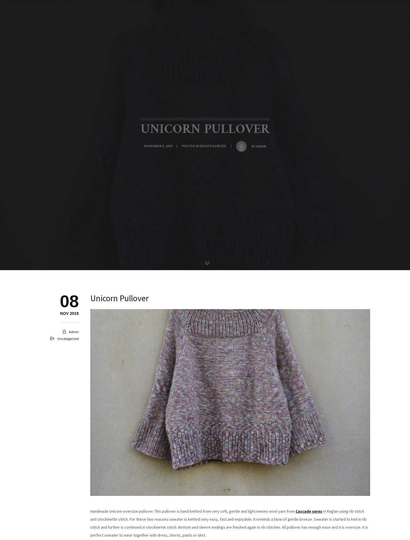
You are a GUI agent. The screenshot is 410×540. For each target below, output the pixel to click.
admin (261, 146)
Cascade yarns (309, 511)
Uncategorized (212, 146)
